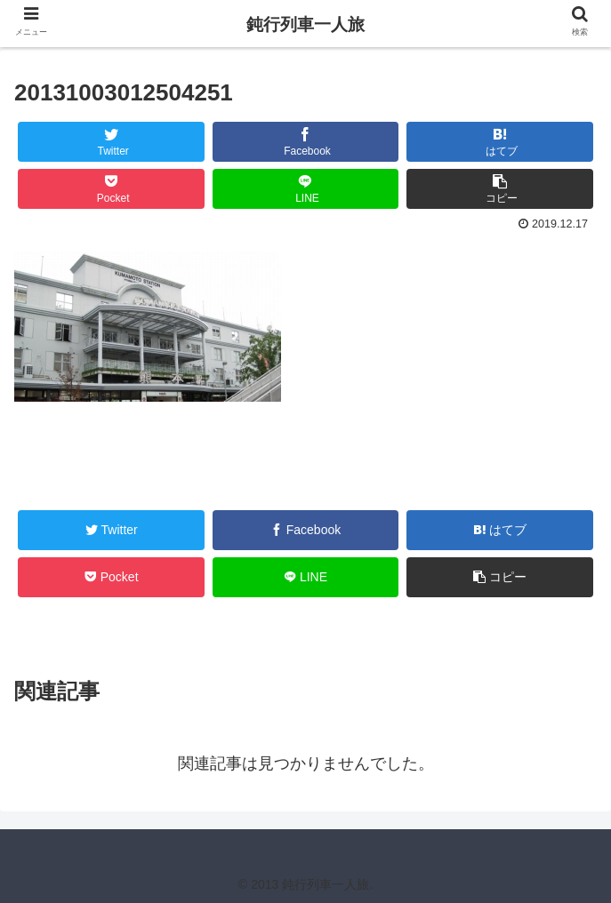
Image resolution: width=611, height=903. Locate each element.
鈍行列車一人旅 (305, 24)
